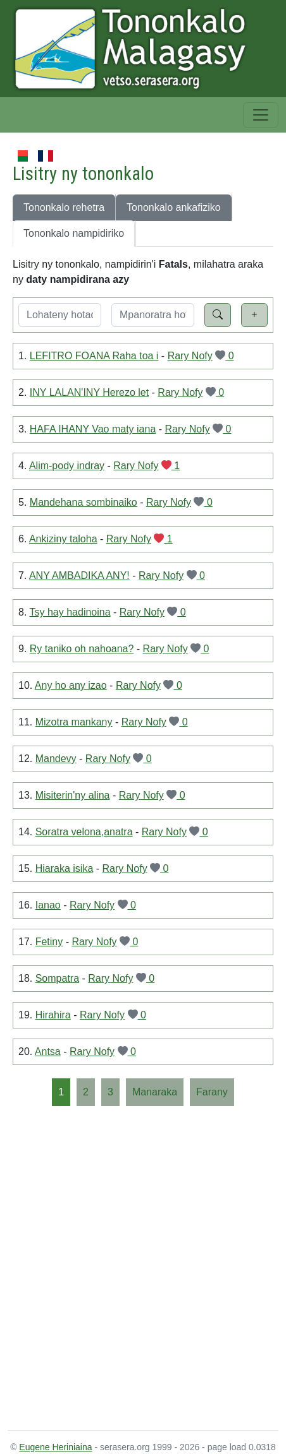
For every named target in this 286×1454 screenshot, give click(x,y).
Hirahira (53, 1015)
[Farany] (212, 1092)
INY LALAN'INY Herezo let (89, 392)
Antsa (48, 1051)
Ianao (48, 905)
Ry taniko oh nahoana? (82, 648)
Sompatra (57, 978)
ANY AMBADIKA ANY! (79, 575)
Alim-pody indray (66, 465)
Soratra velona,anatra (84, 831)
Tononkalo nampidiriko (73, 233)
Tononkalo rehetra (63, 207)
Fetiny (49, 941)
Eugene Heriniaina (55, 1447)
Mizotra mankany (74, 722)
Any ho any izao (71, 685)
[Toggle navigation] (260, 115)
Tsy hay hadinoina (70, 612)
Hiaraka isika (64, 868)
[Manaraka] (154, 1092)
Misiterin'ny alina (72, 795)
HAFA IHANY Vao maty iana (93, 429)
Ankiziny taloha (63, 538)
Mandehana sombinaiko (83, 502)
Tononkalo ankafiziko (174, 207)
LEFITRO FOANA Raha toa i (94, 355)
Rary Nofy (190, 355)
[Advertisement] (143, 1267)
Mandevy (56, 758)
